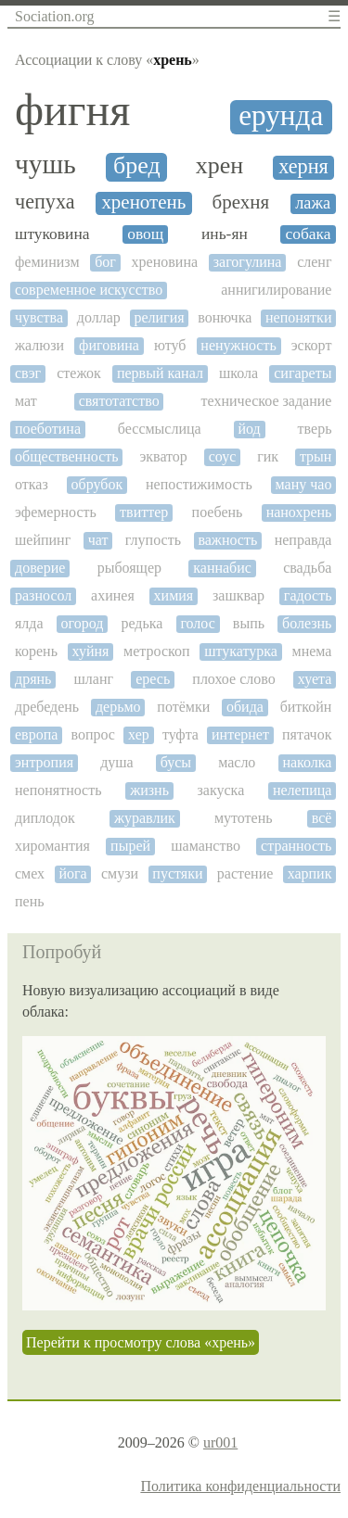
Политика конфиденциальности (240, 1486)
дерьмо (118, 707)
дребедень (47, 707)
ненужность (238, 345)
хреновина (165, 262)
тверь (315, 428)
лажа (312, 203)
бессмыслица (159, 428)
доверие (40, 568)
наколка (306, 762)
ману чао (304, 484)
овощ (145, 234)
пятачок (306, 734)
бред (137, 166)
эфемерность (56, 512)
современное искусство (88, 289)
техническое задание (266, 401)
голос (197, 623)
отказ (31, 484)
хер (138, 734)
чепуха (45, 202)
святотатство (119, 401)
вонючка (224, 317)
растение (245, 873)
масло (236, 762)
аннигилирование (276, 289)
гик (267, 456)
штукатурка (240, 651)
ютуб (170, 345)
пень (30, 901)
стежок (79, 373)
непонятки (298, 317)
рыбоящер (129, 568)
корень (36, 651)
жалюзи (39, 345)
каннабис (222, 568)
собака (308, 234)
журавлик (144, 818)
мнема (312, 651)
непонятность (58, 790)
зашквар (238, 595)
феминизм (47, 262)
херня (303, 167)
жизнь (149, 790)
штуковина (52, 234)
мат (26, 401)
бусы (176, 762)
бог (105, 262)
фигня (72, 110)
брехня (241, 202)
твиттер (144, 512)
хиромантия (52, 846)
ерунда (280, 116)
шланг (94, 679)
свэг (28, 373)
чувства (39, 317)
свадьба (307, 568)
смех (30, 873)
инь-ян (224, 234)
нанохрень (299, 512)
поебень (217, 512)
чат (98, 540)
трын (316, 456)
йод (249, 428)
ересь (152, 679)
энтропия (44, 762)
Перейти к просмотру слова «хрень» (140, 1342)
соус (223, 456)
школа (238, 373)
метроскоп (156, 651)
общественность (67, 456)
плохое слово (233, 679)
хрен (219, 166)
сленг (314, 262)
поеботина (48, 428)
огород (82, 623)
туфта (180, 734)
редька (141, 623)
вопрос (93, 734)
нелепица (302, 790)
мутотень (243, 818)
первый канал (160, 373)
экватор (163, 456)
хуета (315, 679)
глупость (153, 540)
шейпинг (43, 540)
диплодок (45, 818)
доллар (99, 317)
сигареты (302, 373)
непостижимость (199, 484)
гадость (308, 595)
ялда (29, 623)
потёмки (183, 707)
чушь (45, 164)
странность (296, 846)
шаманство (205, 846)
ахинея (113, 595)
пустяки (177, 873)
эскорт (311, 345)
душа (117, 762)
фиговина (109, 345)
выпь (248, 623)
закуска (221, 790)
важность (227, 540)
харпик (310, 873)
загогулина (247, 262)
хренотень (143, 202)
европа (36, 734)
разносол (43, 595)
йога (72, 873)
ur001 (220, 1442)
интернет (240, 734)
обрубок (97, 484)
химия (174, 595)
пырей (130, 846)
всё (322, 818)
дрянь (33, 679)
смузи (119, 873)
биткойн (306, 707)
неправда (303, 540)
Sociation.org (54, 16)
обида (245, 707)
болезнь (306, 623)
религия (159, 317)
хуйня (91, 651)
